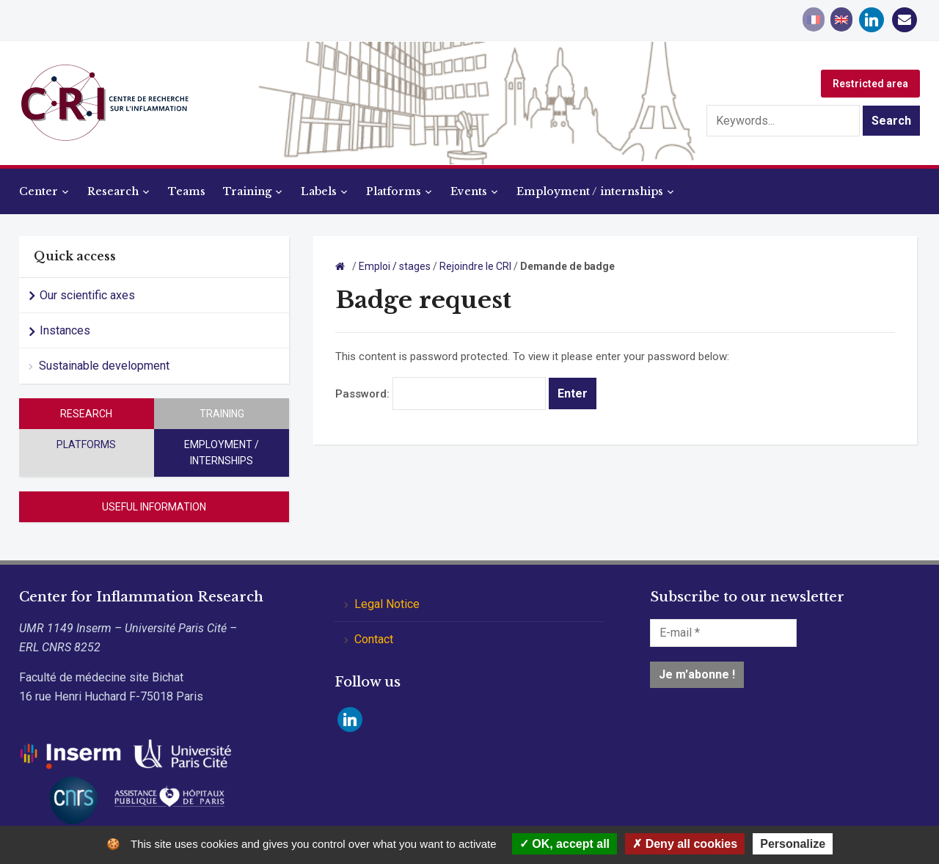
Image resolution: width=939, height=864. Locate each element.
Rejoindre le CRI (475, 266)
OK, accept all (564, 844)
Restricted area (870, 83)
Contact (373, 639)
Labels (319, 191)
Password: (440, 393)
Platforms (393, 191)
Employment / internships (589, 191)
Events (468, 191)
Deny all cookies (684, 844)
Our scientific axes (87, 295)
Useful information (154, 507)
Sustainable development (104, 366)
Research (113, 191)
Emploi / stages (395, 266)
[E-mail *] (723, 633)
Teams (186, 191)
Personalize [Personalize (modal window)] (792, 844)
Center (38, 191)
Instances (65, 330)
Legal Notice (387, 604)
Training (247, 191)
